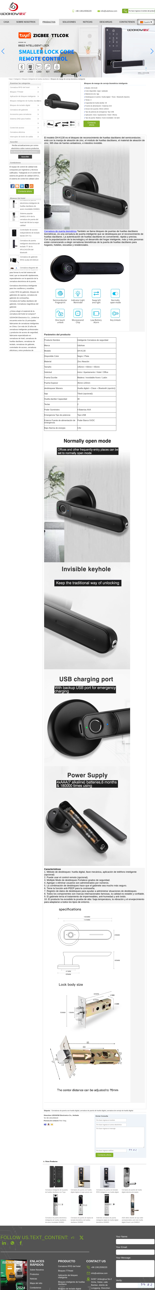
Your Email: (121, 1247)
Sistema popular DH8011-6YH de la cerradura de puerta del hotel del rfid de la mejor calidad (29, 221)
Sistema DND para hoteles (20, 119)
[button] (74, 75)
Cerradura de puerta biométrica (60, 231)
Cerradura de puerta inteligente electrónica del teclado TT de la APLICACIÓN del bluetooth (30, 248)
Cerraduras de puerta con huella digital (65, 1111)
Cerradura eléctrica (17, 132)
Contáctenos (127, 22)
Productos (49, 22)
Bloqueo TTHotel (16, 92)
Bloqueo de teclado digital (20, 105)
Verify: (119, 1280)
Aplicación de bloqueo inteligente (23, 96)
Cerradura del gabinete (19, 110)
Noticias (87, 22)
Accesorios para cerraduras (20, 114)
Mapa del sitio (36, 1283)
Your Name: (122, 1236)
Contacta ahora (25, 191)
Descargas (106, 22)
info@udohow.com (109, 11)
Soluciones (69, 22)
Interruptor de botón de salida (21, 137)
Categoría (17, 79)
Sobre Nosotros (37, 1270)
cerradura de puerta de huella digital (93, 1111)
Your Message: (123, 1258)
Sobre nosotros (25, 22)
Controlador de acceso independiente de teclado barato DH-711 (30, 234)
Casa (6, 22)
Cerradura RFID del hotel (20, 87)
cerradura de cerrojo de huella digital (120, 1111)
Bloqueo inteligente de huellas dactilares (35, 79)
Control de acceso (17, 128)
